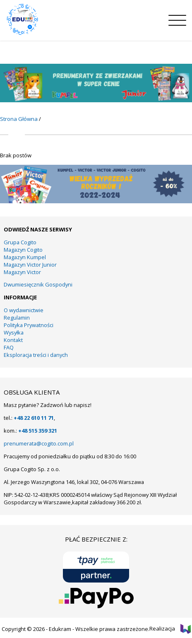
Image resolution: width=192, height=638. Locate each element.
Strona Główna (19, 119)
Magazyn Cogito (23, 249)
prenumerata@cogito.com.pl (39, 443)
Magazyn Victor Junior (30, 264)
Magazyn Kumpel (25, 257)
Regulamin (17, 317)
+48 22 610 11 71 (34, 417)
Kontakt (13, 340)
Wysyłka (14, 332)
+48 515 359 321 (37, 430)
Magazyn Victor (22, 272)
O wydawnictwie (23, 310)
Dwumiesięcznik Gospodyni (38, 284)
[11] (96, 100)
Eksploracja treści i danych (36, 355)
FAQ (9, 347)
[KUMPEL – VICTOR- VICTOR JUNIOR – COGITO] (96, 201)
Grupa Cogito (20, 242)
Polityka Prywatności (28, 325)
